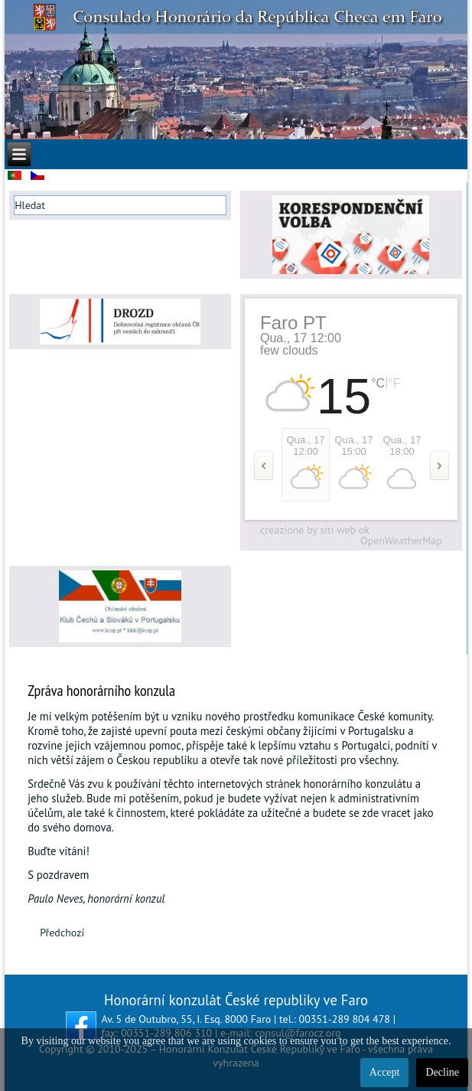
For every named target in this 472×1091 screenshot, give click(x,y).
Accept (384, 1072)
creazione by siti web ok (314, 529)
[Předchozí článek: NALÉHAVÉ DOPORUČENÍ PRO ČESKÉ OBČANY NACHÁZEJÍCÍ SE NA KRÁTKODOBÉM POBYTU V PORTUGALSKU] (62, 933)
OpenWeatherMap (401, 540)
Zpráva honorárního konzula (101, 691)
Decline (442, 1072)
